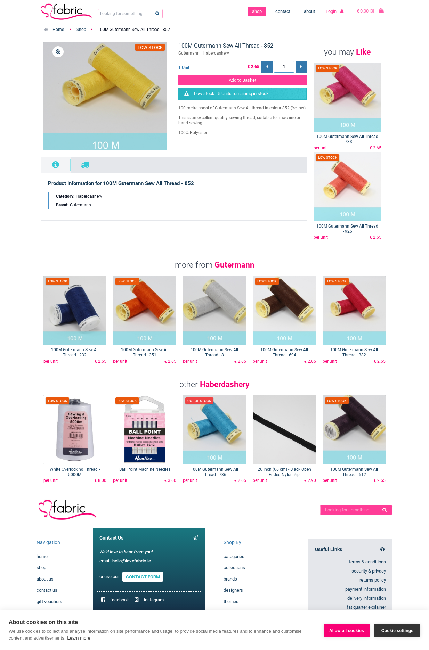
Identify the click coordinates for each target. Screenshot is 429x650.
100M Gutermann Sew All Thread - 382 (354, 352)
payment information (365, 589)
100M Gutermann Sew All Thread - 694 (284, 352)
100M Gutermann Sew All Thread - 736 (214, 472)
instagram (154, 599)
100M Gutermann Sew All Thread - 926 (347, 229)
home (42, 556)
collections (234, 567)
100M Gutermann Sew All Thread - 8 (214, 352)
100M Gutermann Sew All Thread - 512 (354, 472)
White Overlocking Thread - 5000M (75, 472)
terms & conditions (367, 562)
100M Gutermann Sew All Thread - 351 (145, 352)
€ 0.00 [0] (371, 11)
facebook (119, 599)
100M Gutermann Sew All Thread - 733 (347, 139)
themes (231, 601)
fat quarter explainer (366, 607)
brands (230, 579)
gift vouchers (49, 601)
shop (257, 11)
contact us (47, 590)
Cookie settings (397, 630)
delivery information (366, 598)
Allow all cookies (346, 630)
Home (58, 29)
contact (282, 11)
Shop (81, 29)
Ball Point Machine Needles (144, 469)
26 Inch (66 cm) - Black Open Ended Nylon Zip (284, 472)
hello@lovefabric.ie (131, 560)
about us (45, 579)
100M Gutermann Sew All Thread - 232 (75, 352)
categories (234, 556)
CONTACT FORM (143, 576)
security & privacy (368, 571)
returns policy (372, 580)
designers (233, 590)
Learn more (78, 638)
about (309, 11)
